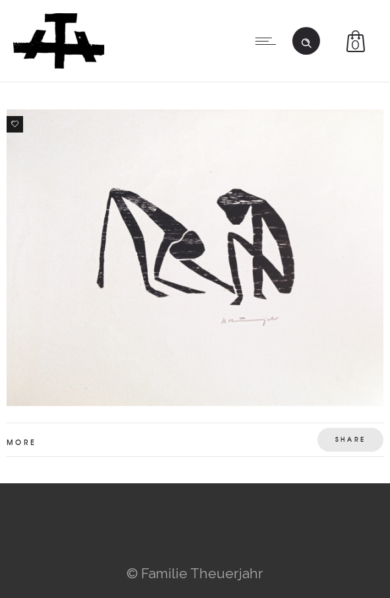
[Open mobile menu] (268, 41)
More (21, 442)
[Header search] (306, 39)
